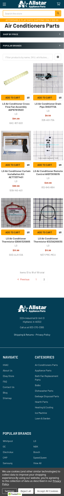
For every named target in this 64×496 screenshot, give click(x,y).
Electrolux (8, 452)
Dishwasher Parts (44, 390)
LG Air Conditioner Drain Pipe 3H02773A (48, 105)
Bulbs (38, 385)
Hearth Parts (41, 401)
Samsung (7, 463)
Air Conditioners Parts (46, 364)
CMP (5, 457)
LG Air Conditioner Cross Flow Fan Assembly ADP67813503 (16, 106)
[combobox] (32, 13)
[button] (58, 57)
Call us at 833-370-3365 (32, 327)
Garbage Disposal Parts (47, 396)
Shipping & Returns (24, 334)
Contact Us (8, 387)
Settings (9, 491)
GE (4, 446)
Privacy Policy (43, 334)
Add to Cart (12, 97)
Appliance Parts (43, 370)
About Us (7, 370)
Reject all (26, 491)
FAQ (5, 381)
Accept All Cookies (47, 491)
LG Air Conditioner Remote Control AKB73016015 (48, 172)
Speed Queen (40, 457)
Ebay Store (8, 375)
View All (37, 463)
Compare (28, 97)
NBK (35, 446)
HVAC (6, 364)
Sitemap (7, 398)
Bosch (36, 452)
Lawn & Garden (42, 418)
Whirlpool (8, 440)
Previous (23, 279)
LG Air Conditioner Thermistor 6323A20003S (47, 240)
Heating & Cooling (44, 407)
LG (34, 440)
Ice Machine (41, 412)
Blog (5, 392)
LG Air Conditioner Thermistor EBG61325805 (16, 240)
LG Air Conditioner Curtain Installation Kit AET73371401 (16, 174)
